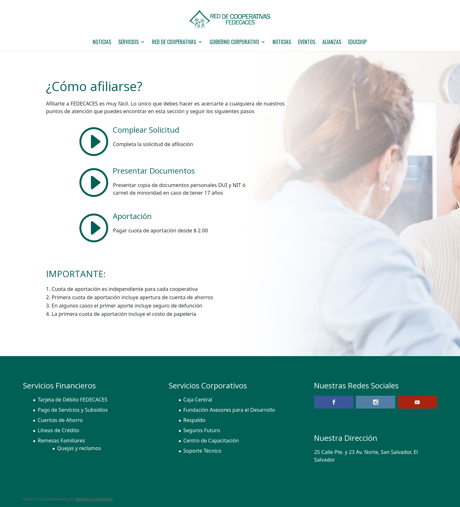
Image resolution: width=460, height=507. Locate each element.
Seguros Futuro (201, 430)
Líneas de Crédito (58, 430)
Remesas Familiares (61, 440)
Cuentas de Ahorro (60, 420)
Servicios (128, 43)
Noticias (281, 43)
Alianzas (331, 43)
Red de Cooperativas (174, 43)
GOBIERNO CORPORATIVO (234, 43)
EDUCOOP (357, 43)
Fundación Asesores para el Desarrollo (229, 409)
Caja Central (197, 399)
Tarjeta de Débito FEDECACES (72, 399)
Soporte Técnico (202, 450)
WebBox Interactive (94, 499)
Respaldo (194, 420)
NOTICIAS (102, 43)
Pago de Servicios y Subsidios (73, 409)
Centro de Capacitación (211, 440)
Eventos (306, 43)
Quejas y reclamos (79, 448)
